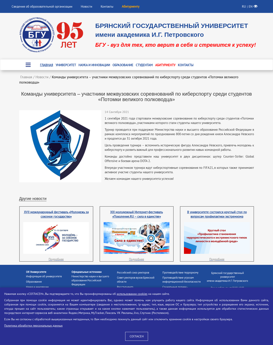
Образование (122, 65)
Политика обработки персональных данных (33, 325)
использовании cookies (132, 294)
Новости (86, 6)
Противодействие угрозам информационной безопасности (181, 279)
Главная (46, 65)
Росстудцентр (125, 287)
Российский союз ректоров (133, 272)
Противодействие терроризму (180, 272)
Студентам (144, 65)
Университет (66, 65)
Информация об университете (44, 276)
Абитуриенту (165, 65)
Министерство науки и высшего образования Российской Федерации (90, 280)
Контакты (107, 6)
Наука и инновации (94, 65)
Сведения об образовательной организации (42, 6)
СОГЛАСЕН (137, 336)
